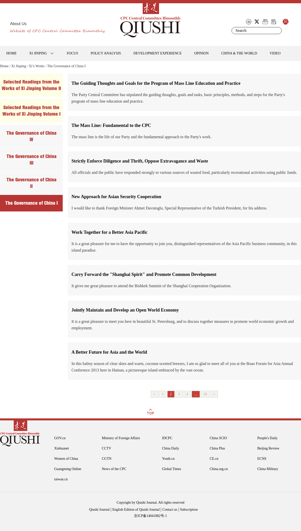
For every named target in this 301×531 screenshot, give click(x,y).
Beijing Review (268, 448)
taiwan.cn (61, 479)
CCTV (106, 448)
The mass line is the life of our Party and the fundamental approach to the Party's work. (141, 137)
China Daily (170, 448)
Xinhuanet (61, 448)
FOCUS (72, 53)
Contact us (169, 509)
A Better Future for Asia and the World (109, 352)
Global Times (171, 469)
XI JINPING (38, 53)
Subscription (189, 509)
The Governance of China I (66, 66)
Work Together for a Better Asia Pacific (109, 232)
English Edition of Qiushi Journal (136, 509)
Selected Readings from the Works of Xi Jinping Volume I (31, 111)
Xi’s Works (37, 66)
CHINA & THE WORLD (239, 53)
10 (205, 394)
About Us (18, 24)
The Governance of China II (31, 183)
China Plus (217, 448)
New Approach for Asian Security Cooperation (116, 196)
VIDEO (275, 53)
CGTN (106, 459)
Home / (5, 66)
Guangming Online (67, 469)
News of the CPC (114, 469)
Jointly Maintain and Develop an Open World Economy (125, 310)
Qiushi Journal (99, 509)
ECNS (261, 459)
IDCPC (167, 438)
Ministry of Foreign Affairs (121, 438)
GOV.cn (59, 438)
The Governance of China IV (31, 136)
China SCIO (218, 438)
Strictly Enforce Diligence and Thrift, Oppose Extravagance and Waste (139, 161)
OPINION (201, 53)
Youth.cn (168, 459)
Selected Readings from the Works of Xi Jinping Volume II (31, 85)
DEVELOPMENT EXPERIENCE (157, 53)
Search (276, 30)
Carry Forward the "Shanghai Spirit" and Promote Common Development (143, 274)
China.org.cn (219, 469)
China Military (267, 469)
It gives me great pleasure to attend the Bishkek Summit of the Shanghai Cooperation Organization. (151, 286)
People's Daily (267, 438)
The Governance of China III (31, 160)
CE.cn (214, 459)
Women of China (66, 459)
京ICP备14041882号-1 (150, 516)
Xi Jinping (18, 66)
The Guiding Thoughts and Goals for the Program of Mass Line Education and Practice (156, 83)
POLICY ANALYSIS (106, 53)
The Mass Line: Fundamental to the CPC (111, 125)
